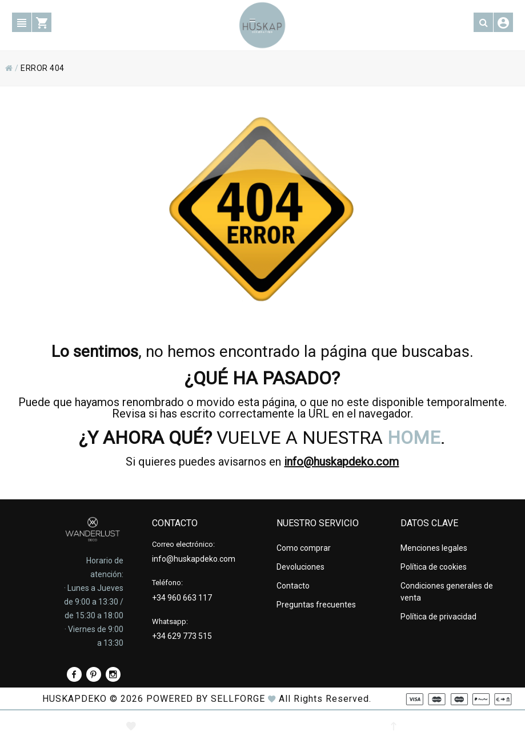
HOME (413, 437)
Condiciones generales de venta (446, 591)
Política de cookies (433, 566)
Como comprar (303, 548)
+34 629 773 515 (182, 636)
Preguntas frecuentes (316, 604)
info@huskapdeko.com (341, 461)
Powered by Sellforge (205, 698)
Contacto (293, 585)
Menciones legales (433, 548)
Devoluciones (300, 566)
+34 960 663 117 (182, 597)
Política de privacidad (438, 616)
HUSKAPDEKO (74, 698)
